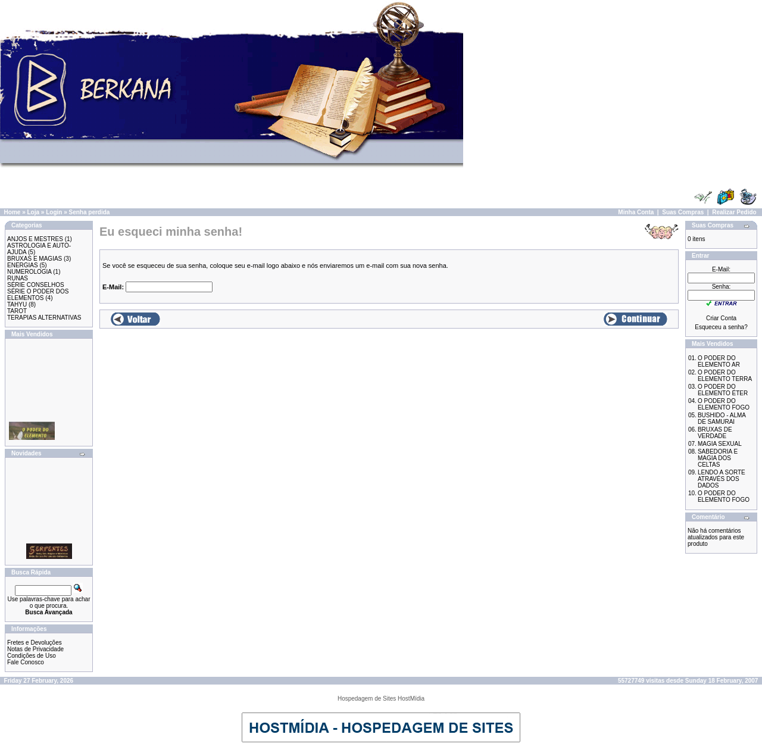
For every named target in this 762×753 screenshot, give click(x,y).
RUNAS (17, 278)
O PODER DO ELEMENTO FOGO (723, 404)
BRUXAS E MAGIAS (34, 258)
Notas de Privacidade (35, 649)
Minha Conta (636, 212)
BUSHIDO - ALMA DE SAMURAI (722, 418)
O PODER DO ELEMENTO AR (719, 361)
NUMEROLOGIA (29, 271)
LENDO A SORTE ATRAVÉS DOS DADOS (721, 479)
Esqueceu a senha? (721, 327)
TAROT (17, 311)
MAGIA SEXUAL (720, 443)
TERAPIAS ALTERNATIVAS (44, 317)
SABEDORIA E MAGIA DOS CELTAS (718, 458)
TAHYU (17, 304)
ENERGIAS (22, 265)
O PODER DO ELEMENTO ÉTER (723, 389)
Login (54, 212)
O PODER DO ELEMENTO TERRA (725, 375)
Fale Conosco (25, 662)
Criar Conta (721, 318)
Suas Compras (683, 212)
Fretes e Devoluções (34, 642)
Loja (33, 212)
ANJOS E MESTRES (35, 239)
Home (12, 212)
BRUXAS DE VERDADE (715, 432)
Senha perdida (89, 212)
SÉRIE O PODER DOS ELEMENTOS (37, 294)
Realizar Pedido (734, 212)
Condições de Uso (31, 655)
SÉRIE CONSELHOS (35, 285)
